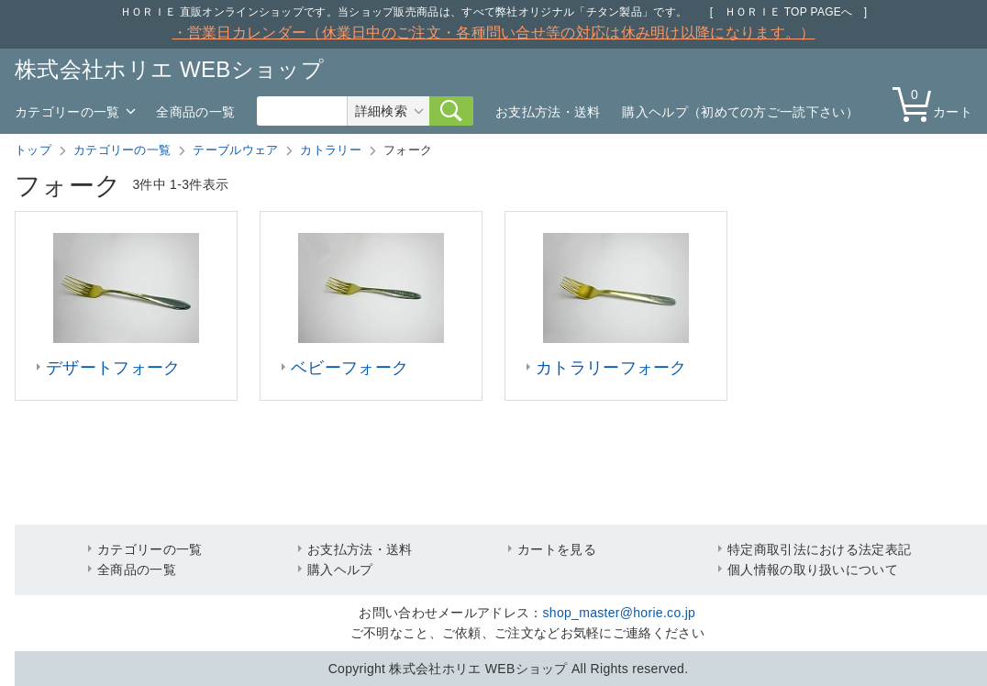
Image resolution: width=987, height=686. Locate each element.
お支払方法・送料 (547, 112)
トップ (33, 150)
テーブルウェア (235, 150)
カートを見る (556, 549)
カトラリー (330, 150)
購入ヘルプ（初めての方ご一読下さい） (740, 112)
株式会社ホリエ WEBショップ (169, 69)
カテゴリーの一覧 (67, 112)
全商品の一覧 (195, 112)
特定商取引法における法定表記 (819, 549)
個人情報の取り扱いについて (812, 569)
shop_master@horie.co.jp (619, 612)
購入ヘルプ (340, 569)
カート (936, 103)
